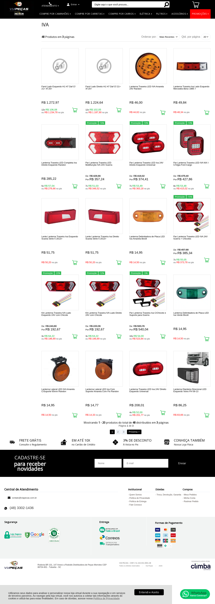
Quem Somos (135, 513)
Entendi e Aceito (149, 592)
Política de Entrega (137, 520)
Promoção (92, 126)
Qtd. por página (191, 36)
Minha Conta (189, 517)
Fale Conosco (135, 523)
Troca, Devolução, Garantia (169, 513)
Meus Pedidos (190, 513)
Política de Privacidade (106, 598)
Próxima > (134, 450)
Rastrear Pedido (191, 520)
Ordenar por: (149, 36)
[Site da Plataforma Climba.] (201, 584)
